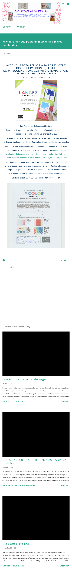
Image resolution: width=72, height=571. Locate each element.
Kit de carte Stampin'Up (15, 543)
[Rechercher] (63, 3)
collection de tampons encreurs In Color (23, 154)
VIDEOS (21, 27)
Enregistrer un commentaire (23, 485)
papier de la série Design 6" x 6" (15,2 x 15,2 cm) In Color (43, 158)
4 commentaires (18, 402)
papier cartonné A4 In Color (54, 154)
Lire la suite (65, 402)
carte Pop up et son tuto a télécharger (24, 379)
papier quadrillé (59, 150)
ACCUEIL (7, 27)
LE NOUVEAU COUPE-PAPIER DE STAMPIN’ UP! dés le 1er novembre (34, 461)
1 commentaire (18, 566)
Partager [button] (63, 261)
